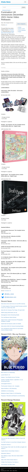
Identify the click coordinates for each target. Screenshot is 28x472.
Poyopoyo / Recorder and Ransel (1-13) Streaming (13, 395)
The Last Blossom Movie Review (8, 317)
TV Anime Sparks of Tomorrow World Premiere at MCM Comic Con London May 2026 (14, 307)
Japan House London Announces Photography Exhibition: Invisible (12, 320)
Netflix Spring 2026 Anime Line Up (9, 312)
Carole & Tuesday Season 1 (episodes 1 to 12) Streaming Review (12, 380)
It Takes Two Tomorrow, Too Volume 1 (10, 462)
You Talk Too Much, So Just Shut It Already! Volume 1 (13, 442)
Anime (19, 27)
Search (23, 7)
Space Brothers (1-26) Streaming (8, 388)
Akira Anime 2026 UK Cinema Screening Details (12, 326)
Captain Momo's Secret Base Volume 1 (10, 451)
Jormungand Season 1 (6, 383)
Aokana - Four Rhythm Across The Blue (10, 377)
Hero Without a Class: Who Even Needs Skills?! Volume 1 (12, 456)
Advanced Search (6, 10)
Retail (19, 31)
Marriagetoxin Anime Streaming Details (10, 315)
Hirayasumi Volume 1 (6, 444)
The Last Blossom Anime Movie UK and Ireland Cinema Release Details (12, 329)
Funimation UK (8, 290)
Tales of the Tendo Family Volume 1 (9, 459)
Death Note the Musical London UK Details (11, 323)
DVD (23, 28)
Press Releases (22, 30)
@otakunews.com (10, 297)
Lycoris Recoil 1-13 (5, 374)
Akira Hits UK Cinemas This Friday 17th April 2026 (12, 310)
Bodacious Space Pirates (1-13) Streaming (11, 393)
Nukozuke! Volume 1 (6, 453)
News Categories (21, 23)
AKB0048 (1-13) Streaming (7, 391)
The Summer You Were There (8, 464)
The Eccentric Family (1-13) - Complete (10, 386)
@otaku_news (9, 294)
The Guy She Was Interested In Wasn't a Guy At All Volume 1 (13, 439)
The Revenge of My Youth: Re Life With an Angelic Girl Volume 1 (13, 447)
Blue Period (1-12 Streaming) (8, 372)
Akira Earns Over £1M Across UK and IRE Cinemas (13, 303)
